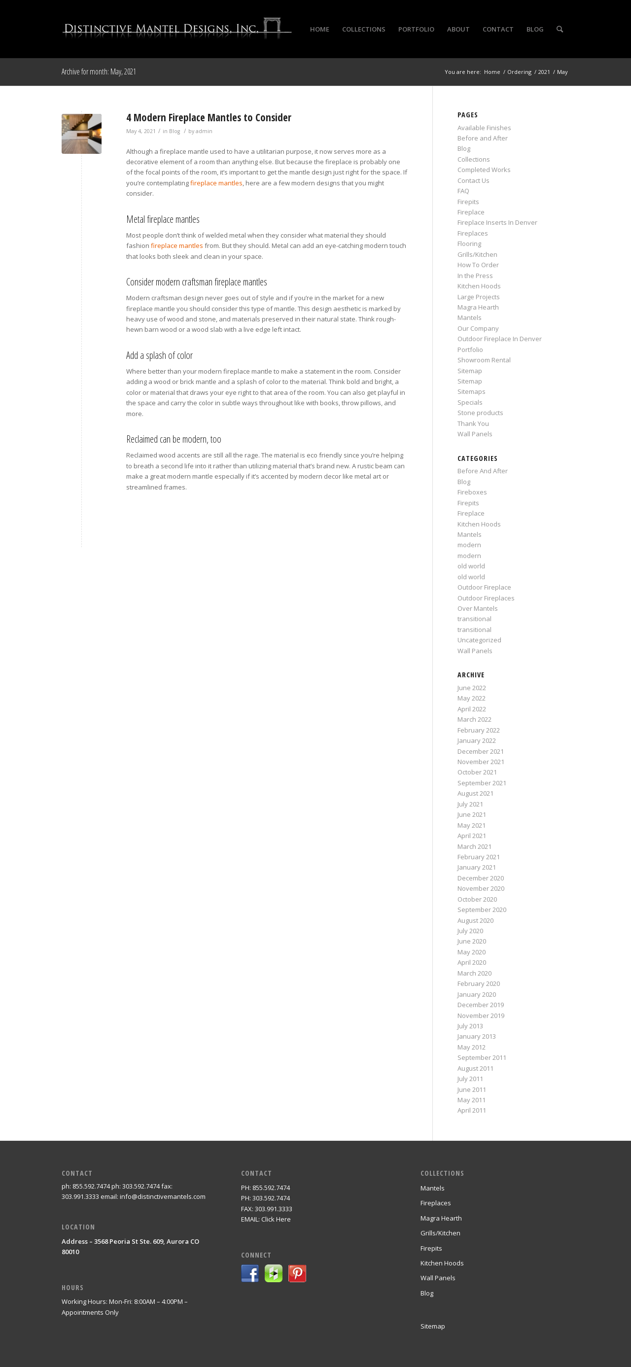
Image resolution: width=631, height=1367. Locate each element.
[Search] (559, 29)
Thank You (473, 423)
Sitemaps (471, 391)
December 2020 (480, 878)
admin (204, 131)
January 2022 (476, 740)
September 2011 (481, 1057)
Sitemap (469, 370)
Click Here (276, 1219)
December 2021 (480, 751)
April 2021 (471, 835)
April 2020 (471, 962)
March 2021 (474, 846)
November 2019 (480, 1015)
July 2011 (470, 1078)
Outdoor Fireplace (484, 587)
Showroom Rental (484, 359)
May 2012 (471, 1047)
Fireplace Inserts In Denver (497, 222)
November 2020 (480, 888)
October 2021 (477, 772)
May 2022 (471, 698)
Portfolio (470, 349)
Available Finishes (484, 127)
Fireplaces (472, 233)
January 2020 (476, 994)
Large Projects (478, 296)
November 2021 (480, 761)
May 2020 (471, 951)
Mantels (469, 317)
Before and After (482, 138)
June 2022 (471, 687)
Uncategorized (479, 639)
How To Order (478, 264)
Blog (174, 131)
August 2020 (475, 920)
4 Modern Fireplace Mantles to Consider (208, 117)
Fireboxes (472, 492)
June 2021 (471, 814)
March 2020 (474, 973)
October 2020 (477, 899)
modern (469, 544)
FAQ (463, 190)
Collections (473, 159)
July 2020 (470, 930)
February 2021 (478, 856)
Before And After (482, 470)
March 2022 (474, 719)
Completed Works (484, 169)
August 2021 (475, 793)
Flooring (469, 243)
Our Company (478, 328)
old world (471, 565)
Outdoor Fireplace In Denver (499, 338)
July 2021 (470, 804)
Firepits (468, 201)
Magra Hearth (478, 307)
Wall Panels (474, 433)
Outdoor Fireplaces (486, 598)
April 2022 (471, 708)
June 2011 (471, 1089)
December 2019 (480, 1004)
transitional (474, 618)
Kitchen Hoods (479, 285)
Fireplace (471, 212)
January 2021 (476, 867)
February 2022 (478, 730)
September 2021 (481, 782)
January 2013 (476, 1036)
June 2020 (471, 941)
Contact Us (473, 180)
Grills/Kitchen (477, 254)
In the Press (475, 275)
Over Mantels (477, 608)
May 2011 (471, 1099)
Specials (470, 402)
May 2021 (471, 825)
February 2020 (478, 983)
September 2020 (481, 909)
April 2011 (471, 1110)
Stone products (480, 412)
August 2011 (475, 1068)
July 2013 (470, 1025)
